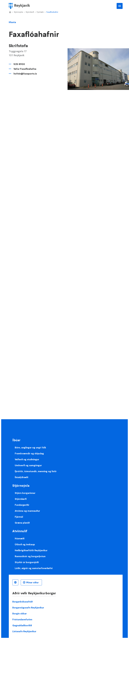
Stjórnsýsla (18, 12)
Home (10, 12)
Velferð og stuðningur (27, 459)
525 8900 (19, 64)
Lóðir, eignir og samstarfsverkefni (33, 568)
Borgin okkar (19, 613)
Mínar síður (32, 582)
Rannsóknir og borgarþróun (30, 556)
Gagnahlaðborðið (22, 625)
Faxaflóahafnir (52, 12)
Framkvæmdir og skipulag (29, 453)
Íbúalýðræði (21, 477)
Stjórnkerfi (30, 12)
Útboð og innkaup (25, 544)
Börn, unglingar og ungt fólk (30, 447)
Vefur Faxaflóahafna (25, 68)
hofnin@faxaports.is (25, 73)
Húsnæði (19, 538)
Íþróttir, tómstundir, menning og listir (36, 471)
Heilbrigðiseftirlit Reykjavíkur (31, 550)
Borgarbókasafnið (22, 601)
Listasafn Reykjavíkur (24, 631)
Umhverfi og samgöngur (28, 465)
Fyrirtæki (40, 12)
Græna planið (22, 522)
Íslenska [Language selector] (15, 582)
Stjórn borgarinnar (25, 492)
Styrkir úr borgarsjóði (27, 562)
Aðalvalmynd (120, 6)
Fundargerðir (22, 504)
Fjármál (19, 516)
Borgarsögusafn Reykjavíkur (28, 607)
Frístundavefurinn (22, 619)
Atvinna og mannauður (27, 510)
